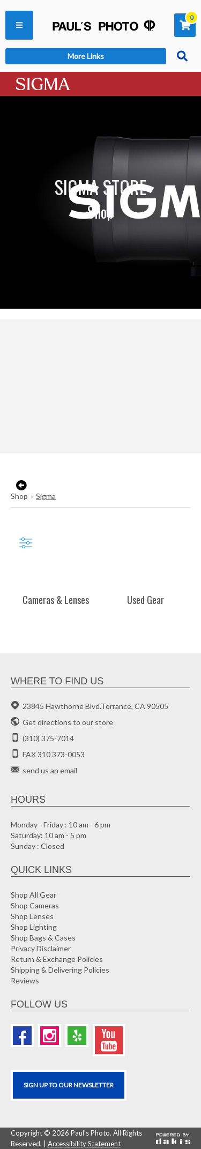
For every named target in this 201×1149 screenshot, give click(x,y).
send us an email (50, 770)
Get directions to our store (68, 722)
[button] (19, 25)
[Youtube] (109, 1040)
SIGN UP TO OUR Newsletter (69, 1085)
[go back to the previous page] (20, 485)
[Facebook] (22, 1035)
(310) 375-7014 (48, 738)
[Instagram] (49, 1035)
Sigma (46, 496)
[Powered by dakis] (173, 1138)
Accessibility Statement (84, 1143)
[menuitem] (19, 25)
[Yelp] (76, 1035)
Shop (19, 496)
